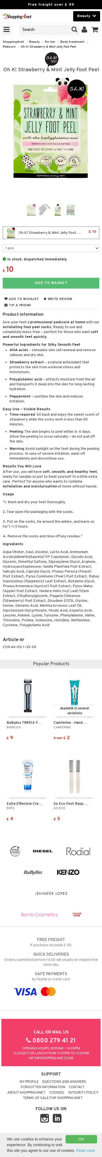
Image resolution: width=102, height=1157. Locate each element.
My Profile (29, 1082)
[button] (95, 30)
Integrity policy (83, 1093)
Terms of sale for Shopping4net (53, 1098)
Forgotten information (43, 1087)
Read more (85, 1150)
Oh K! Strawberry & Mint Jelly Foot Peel (48, 47)
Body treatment (72, 42)
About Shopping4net (26, 1093)
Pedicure (9, 47)
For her (50, 42)
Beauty (34, 42)
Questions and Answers (64, 1082)
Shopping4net (13, 42)
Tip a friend (17, 305)
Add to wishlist (21, 299)
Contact (77, 1087)
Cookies (57, 1093)
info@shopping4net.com (51, 1058)
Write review (58, 299)
